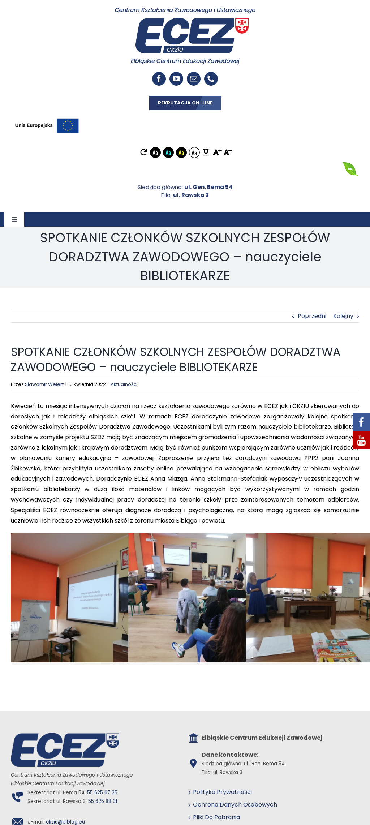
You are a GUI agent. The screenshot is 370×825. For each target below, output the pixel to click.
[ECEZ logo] (185, 10)
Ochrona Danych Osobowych (235, 804)
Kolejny (343, 316)
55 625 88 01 (102, 801)
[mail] (194, 79)
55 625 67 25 (102, 792)
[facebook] (159, 79)
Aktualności (124, 384)
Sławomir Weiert (44, 384)
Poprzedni (312, 316)
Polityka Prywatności (222, 792)
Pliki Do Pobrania (216, 817)
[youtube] (176, 79)
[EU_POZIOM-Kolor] (47, 116)
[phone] (211, 79)
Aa (155, 152)
